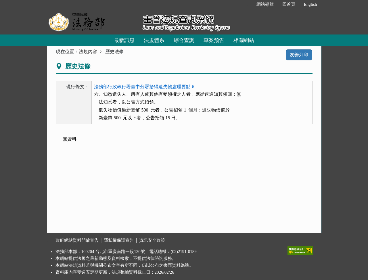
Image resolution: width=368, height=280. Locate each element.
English (310, 4)
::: (246, 4)
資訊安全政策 (152, 240)
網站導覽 (265, 4)
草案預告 (214, 40)
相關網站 (243, 40)
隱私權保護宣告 (119, 240)
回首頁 (288, 4)
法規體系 (154, 40)
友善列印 (299, 54)
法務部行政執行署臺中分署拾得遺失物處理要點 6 (144, 86)
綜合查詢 (184, 40)
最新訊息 (124, 40)
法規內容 (88, 51)
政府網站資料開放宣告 (77, 240)
